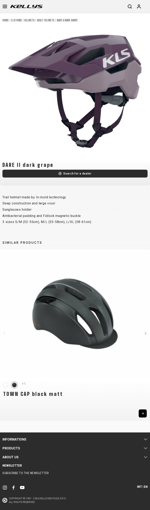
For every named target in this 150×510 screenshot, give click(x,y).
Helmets (29, 20)
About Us (10, 457)
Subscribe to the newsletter (25, 473)
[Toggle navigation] (4, 6)
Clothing (16, 20)
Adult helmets (45, 20)
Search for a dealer (77, 173)
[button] (4, 333)
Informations (14, 439)
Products (11, 448)
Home (5, 20)
